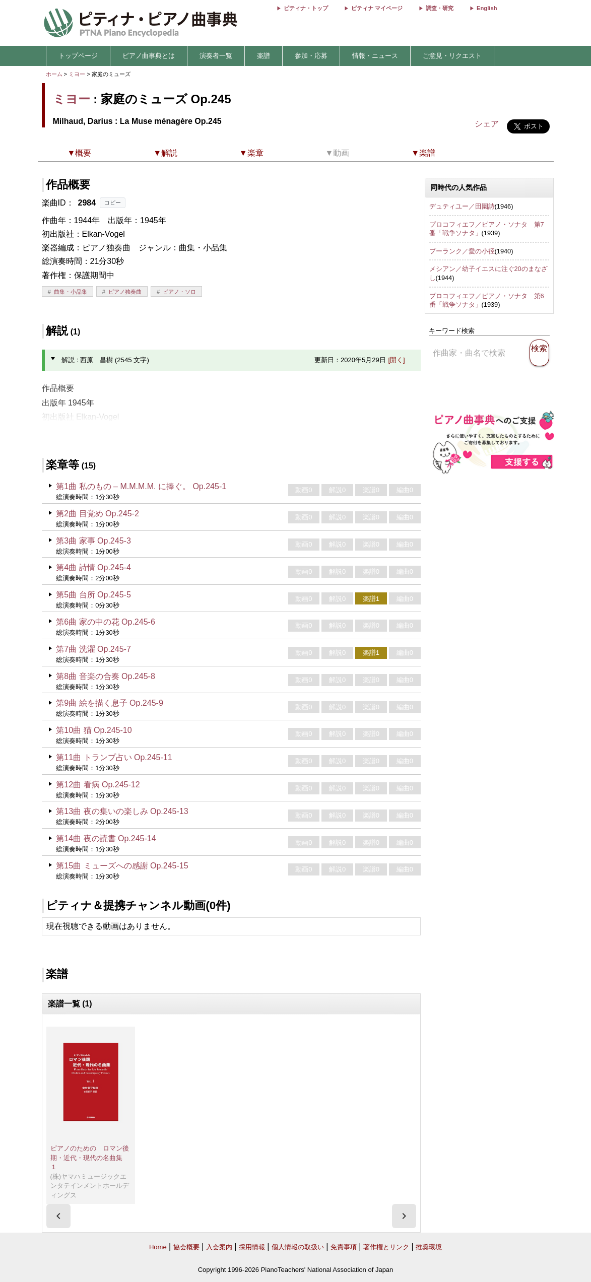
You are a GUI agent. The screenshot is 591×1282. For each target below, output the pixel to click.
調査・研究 (439, 8)
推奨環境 (429, 1247)
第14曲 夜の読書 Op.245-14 (106, 838)
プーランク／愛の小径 (462, 251)
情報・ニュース (375, 55)
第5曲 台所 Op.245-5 (93, 594)
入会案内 (219, 1247)
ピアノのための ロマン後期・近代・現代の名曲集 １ (89, 1157)
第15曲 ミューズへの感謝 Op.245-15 (122, 865)
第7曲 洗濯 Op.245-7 (93, 649)
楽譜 (263, 55)
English (487, 8)
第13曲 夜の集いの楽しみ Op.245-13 (122, 811)
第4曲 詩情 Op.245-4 (93, 567)
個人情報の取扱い (298, 1247)
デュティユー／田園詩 (462, 206)
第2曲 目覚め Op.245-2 (97, 513)
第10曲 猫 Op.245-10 (94, 730)
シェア (487, 123)
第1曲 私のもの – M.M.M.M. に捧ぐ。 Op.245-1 (141, 486)
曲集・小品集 (70, 292)
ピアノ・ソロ (179, 292)
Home (158, 1247)
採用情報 (252, 1247)
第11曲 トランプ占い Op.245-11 (114, 757)
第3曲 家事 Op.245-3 (93, 540)
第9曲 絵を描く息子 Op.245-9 (109, 703)
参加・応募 (311, 55)
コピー (112, 202)
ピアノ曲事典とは (148, 55)
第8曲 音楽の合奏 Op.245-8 (105, 676)
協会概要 (186, 1247)
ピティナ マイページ (377, 8)
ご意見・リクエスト (452, 55)
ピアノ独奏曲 (125, 292)
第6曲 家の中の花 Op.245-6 (105, 622)
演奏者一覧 (216, 55)
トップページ (78, 55)
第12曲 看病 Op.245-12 (98, 784)
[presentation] (58, 1216)
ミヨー (77, 74)
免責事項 (344, 1247)
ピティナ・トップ (306, 8)
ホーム (54, 74)
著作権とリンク (386, 1247)
